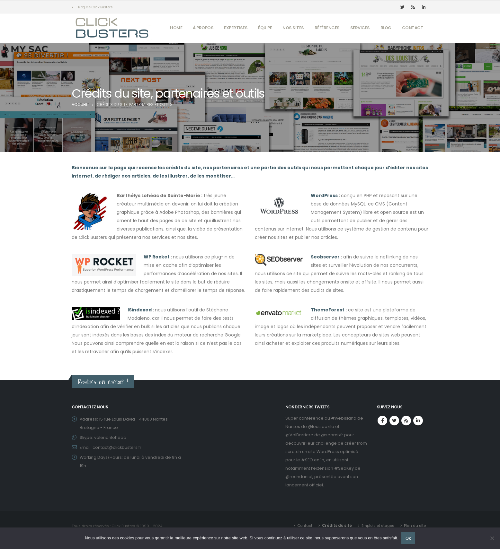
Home (176, 28)
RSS (406, 420)
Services (360, 28)
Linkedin (418, 420)
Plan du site (415, 525)
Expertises (235, 28)
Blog (385, 28)
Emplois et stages (378, 525)
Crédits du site (337, 525)
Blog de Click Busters (95, 7)
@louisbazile (321, 426)
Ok (408, 538)
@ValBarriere (299, 435)
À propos (203, 28)
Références (327, 28)
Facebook (382, 420)
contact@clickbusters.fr (117, 447)
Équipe (265, 28)
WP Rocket (157, 257)
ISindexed (140, 310)
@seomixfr (332, 435)
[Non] (492, 538)
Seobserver (325, 257)
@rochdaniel (298, 476)
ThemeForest (327, 310)
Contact (413, 28)
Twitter (394, 420)
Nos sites (293, 28)
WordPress (324, 195)
